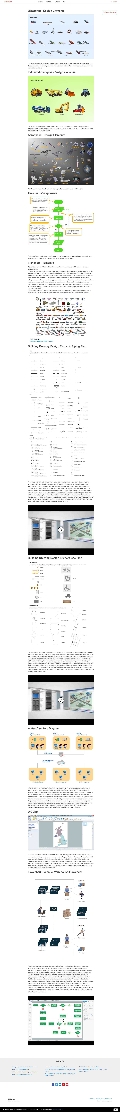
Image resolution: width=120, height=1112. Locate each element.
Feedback (98, 1098)
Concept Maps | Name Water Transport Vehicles (25, 1067)
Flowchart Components (42, 193)
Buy (64, 1)
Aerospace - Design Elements (46, 135)
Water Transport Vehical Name (20, 1069)
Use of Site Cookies (57, 1109)
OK (115, 1109)
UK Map (33, 811)
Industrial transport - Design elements (51, 72)
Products (40, 1)
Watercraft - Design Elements (46, 10)
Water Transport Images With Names (22, 1074)
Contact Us (91, 1098)
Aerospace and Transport (45, 341)
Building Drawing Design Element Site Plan (55, 557)
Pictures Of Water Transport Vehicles (89, 1067)
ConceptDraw (8, 1)
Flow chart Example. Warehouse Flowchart (55, 871)
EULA (102, 1098)
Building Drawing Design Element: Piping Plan (57, 346)
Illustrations (33, 341)
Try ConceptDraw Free (109, 12)
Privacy (107, 1098)
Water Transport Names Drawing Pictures (56, 1067)
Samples (57, 1)
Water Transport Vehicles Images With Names (24, 1072)
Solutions (48, 1)
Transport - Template (41, 262)
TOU (111, 1098)
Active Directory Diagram (43, 728)
